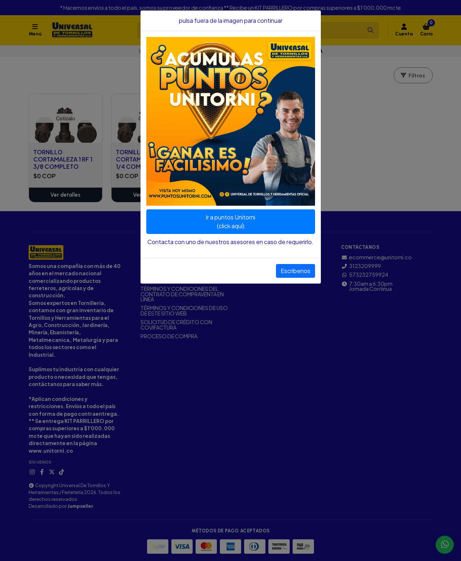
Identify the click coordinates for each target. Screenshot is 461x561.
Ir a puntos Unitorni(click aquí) (230, 221)
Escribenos (295, 271)
